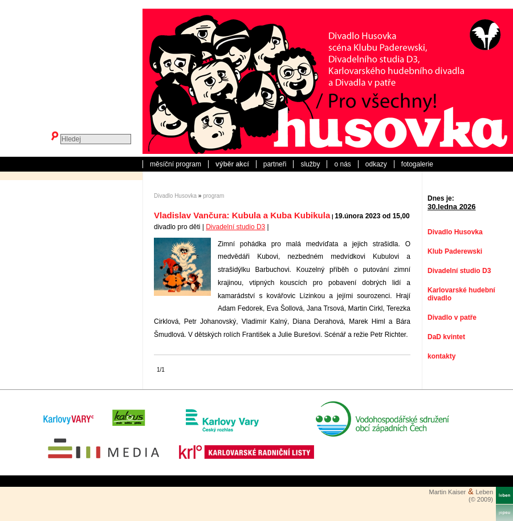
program (213, 196)
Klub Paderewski (454, 251)
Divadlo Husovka (175, 196)
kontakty (441, 356)
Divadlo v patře (452, 317)
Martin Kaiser (447, 492)
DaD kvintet (446, 337)
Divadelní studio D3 (235, 227)
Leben (484, 492)
